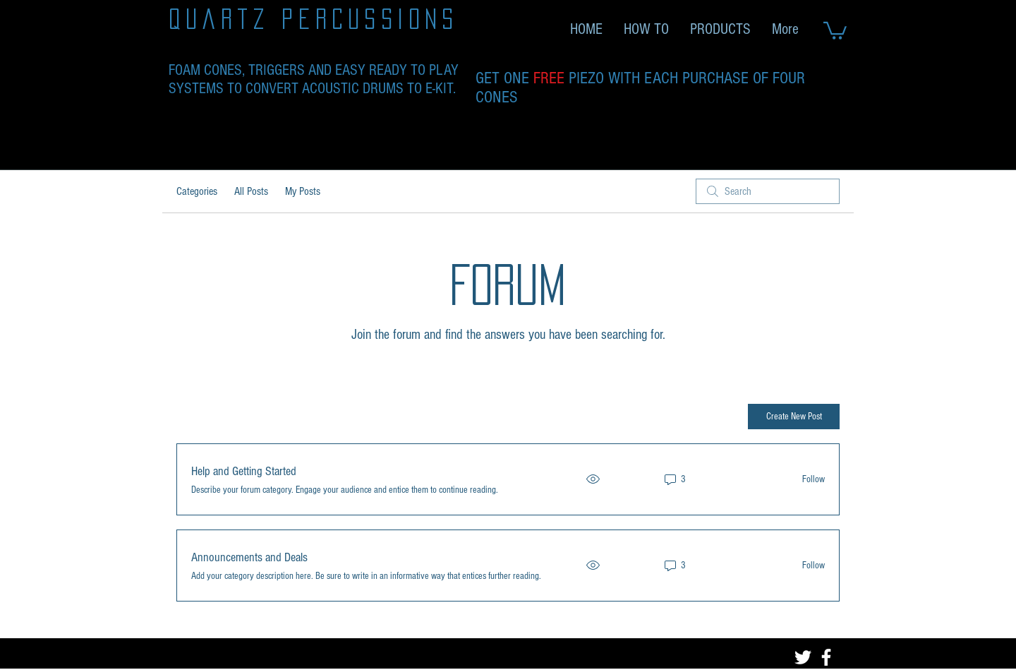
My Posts (302, 191)
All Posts (251, 191)
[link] (835, 30)
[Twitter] (803, 657)
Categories (196, 191)
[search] (768, 191)
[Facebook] (826, 657)
